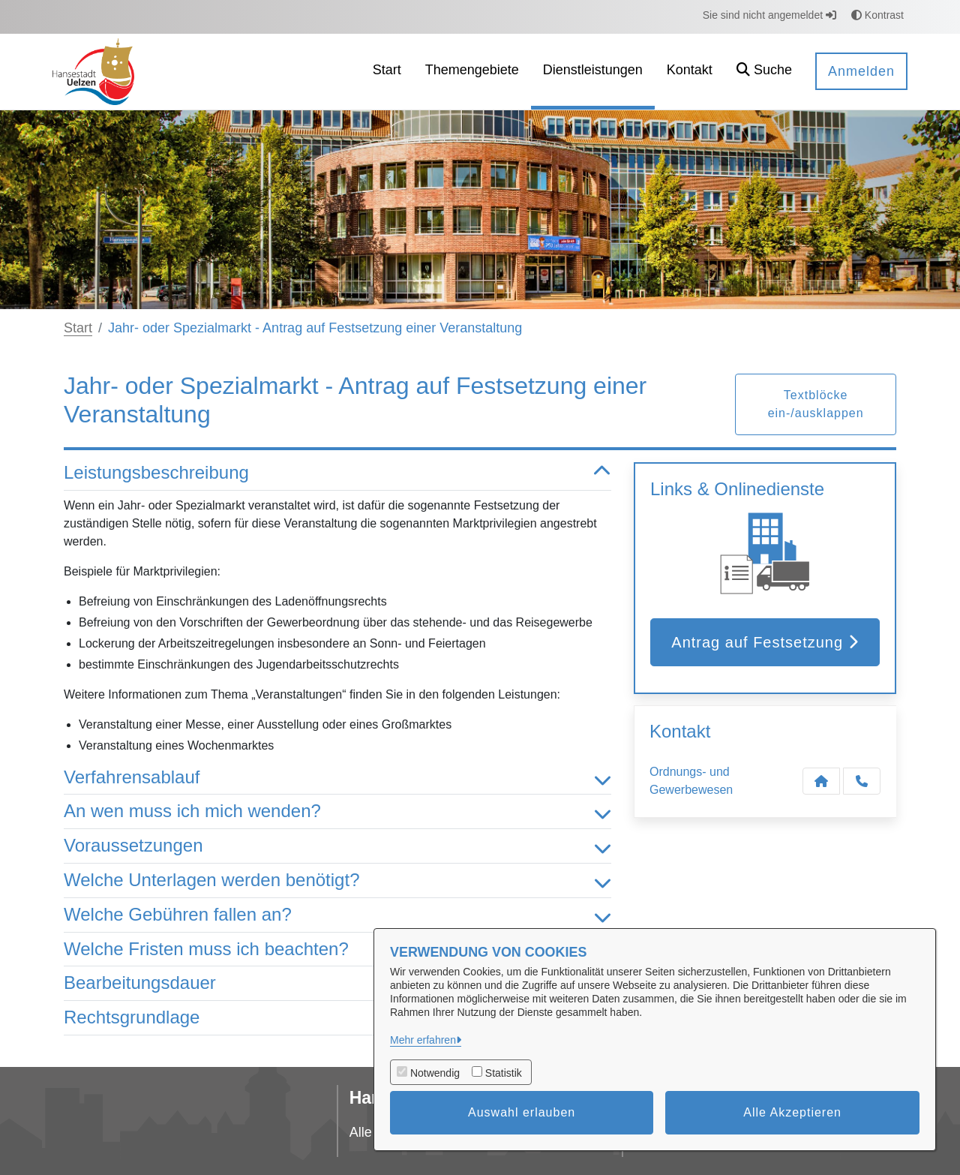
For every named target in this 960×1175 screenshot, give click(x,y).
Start (78, 327)
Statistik (503, 1073)
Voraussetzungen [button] (337, 846)
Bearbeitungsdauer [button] (337, 983)
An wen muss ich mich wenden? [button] (337, 811)
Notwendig (435, 1073)
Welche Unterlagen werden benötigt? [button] (337, 880)
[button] (764, 72)
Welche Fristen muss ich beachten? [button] (337, 949)
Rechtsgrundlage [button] (337, 1018)
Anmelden (861, 71)
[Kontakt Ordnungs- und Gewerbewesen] (821, 781)
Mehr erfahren (423, 1040)
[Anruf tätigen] (861, 781)
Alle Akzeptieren (792, 1112)
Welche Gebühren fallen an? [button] (337, 915)
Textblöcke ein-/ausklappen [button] (816, 404)
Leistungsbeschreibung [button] (337, 473)
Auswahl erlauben (521, 1112)
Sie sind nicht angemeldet (769, 15)
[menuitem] (387, 72)
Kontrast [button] (877, 15)
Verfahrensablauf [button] (337, 778)
